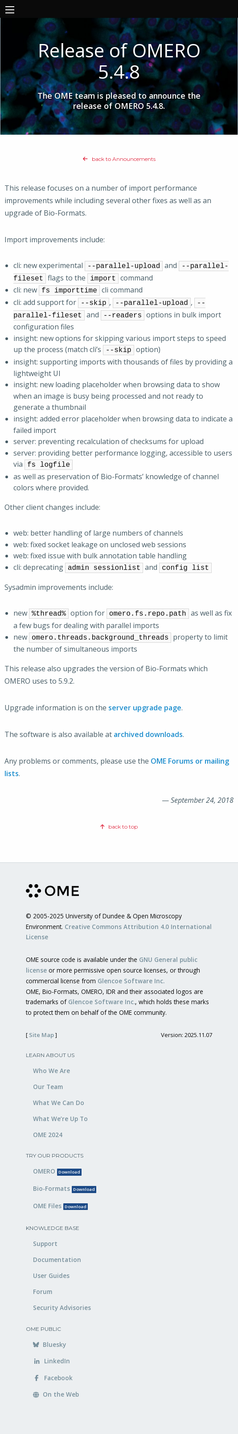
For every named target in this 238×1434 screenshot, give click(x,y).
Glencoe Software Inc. (131, 981)
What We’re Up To (60, 1118)
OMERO (57, 1171)
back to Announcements (119, 159)
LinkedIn (51, 1361)
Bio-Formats (64, 1188)
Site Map (41, 1035)
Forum (42, 1291)
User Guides (51, 1275)
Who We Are (51, 1070)
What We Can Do (58, 1102)
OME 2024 (47, 1134)
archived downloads (148, 734)
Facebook (53, 1378)
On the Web (56, 1394)
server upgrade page (144, 708)
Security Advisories (62, 1307)
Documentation (57, 1259)
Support (45, 1243)
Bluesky (49, 1344)
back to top (119, 826)
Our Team (48, 1086)
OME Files (60, 1206)
